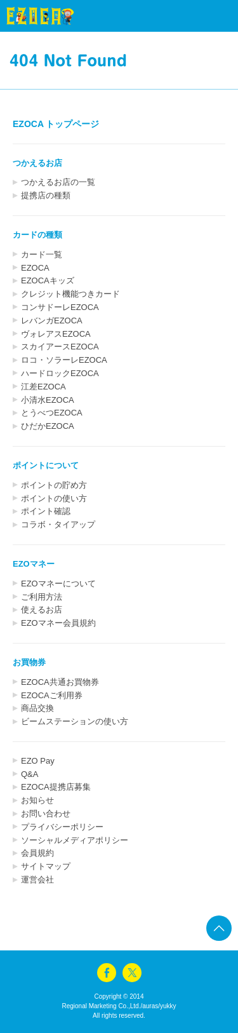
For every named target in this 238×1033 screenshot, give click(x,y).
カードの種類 (37, 235)
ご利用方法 (41, 597)
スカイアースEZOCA (60, 346)
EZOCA (35, 268)
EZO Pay (38, 761)
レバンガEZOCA (52, 320)
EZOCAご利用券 (52, 695)
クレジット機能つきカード (70, 294)
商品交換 (37, 708)
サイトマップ (45, 866)
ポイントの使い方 (54, 498)
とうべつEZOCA (52, 412)
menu (206, 16)
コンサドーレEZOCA (60, 307)
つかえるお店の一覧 (58, 182)
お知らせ (37, 800)
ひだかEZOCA (47, 426)
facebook (106, 972)
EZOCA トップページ (56, 124)
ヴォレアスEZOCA (56, 334)
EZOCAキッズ (47, 280)
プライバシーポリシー (62, 827)
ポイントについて (46, 465)
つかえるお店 (37, 163)
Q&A (29, 774)
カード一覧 (41, 254)
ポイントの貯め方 (54, 485)
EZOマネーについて (58, 583)
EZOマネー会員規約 (58, 623)
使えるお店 (41, 609)
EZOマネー (34, 564)
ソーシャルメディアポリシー (74, 840)
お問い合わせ (45, 813)
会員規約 (37, 853)
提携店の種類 (45, 195)
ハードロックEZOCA (60, 373)
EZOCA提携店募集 (56, 787)
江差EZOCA (43, 386)
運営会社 (37, 879)
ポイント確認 (45, 511)
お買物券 (29, 662)
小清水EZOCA (47, 400)
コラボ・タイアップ (58, 524)
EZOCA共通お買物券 (60, 682)
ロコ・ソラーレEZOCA (64, 360)
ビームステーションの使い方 (74, 721)
